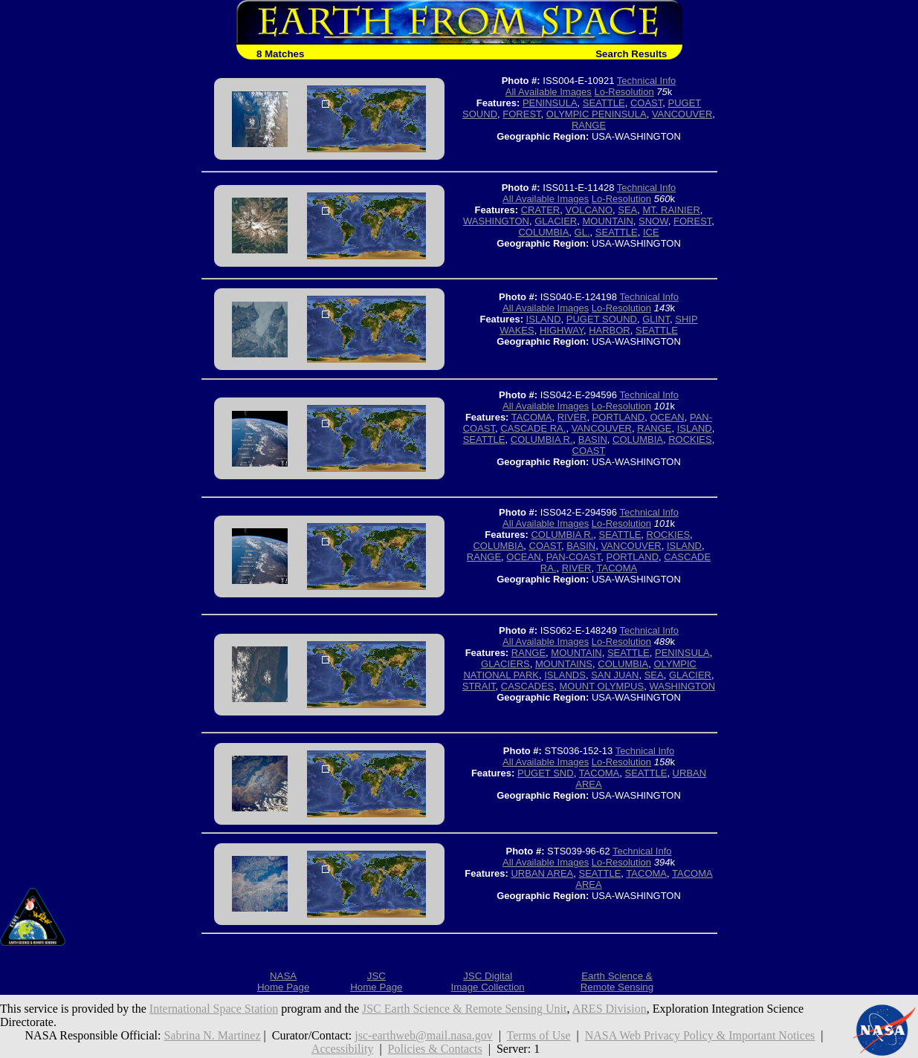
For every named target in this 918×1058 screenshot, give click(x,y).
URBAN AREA (542, 873)
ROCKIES (690, 439)
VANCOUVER (682, 114)
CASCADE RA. (533, 428)
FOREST (521, 114)
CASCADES (528, 686)
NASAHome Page (283, 981)
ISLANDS (565, 675)
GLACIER (555, 221)
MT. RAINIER (671, 209)
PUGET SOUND (601, 319)
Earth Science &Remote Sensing (617, 981)
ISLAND (543, 319)
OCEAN (667, 417)
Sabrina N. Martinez (212, 1035)
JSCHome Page (376, 981)
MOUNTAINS (563, 663)
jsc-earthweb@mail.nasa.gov (423, 1035)
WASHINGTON (496, 221)
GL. (582, 232)
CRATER (540, 209)
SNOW (653, 221)
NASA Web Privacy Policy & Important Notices (700, 1035)
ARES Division (609, 1008)
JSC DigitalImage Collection (487, 981)
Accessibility (342, 1048)
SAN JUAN (615, 675)
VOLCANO (588, 209)
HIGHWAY (562, 330)
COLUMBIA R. (542, 439)
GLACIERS (505, 663)
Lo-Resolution (623, 91)
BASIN (592, 439)
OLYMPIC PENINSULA (596, 114)
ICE (651, 232)
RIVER (572, 417)
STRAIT (479, 686)
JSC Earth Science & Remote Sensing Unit (464, 1008)
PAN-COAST (573, 556)
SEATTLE (604, 102)
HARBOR (609, 330)
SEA (627, 209)
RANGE (589, 125)
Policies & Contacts (435, 1048)
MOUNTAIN (607, 221)
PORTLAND (618, 417)
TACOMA (531, 417)
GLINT (656, 319)
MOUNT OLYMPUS (602, 686)
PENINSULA (550, 102)
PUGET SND (545, 773)
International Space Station (213, 1008)
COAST (646, 102)
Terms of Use (539, 1035)
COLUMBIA (543, 232)
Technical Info (646, 80)
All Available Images (548, 91)
